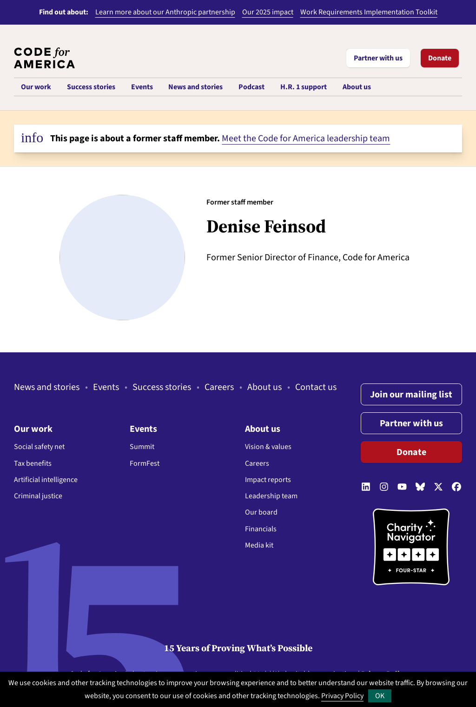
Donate (439, 58)
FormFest (144, 463)
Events (106, 387)
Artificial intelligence (46, 480)
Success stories (161, 387)
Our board (261, 512)
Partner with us (378, 58)
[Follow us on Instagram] (384, 487)
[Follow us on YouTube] (402, 487)
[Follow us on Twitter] (438, 487)
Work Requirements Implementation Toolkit (368, 12)
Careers (219, 387)
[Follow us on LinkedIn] (365, 487)
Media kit (259, 545)
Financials (261, 529)
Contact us (316, 387)
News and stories (46, 387)
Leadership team (271, 496)
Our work (33, 429)
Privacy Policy (342, 696)
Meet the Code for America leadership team (306, 138)
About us (264, 387)
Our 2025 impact (267, 12)
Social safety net (39, 447)
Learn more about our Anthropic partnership (165, 12)
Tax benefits (33, 463)
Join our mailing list (411, 394)
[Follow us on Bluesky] (420, 487)
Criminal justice (38, 496)
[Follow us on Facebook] (456, 487)
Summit (142, 447)
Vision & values (268, 447)
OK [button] (379, 696)
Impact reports (268, 480)
